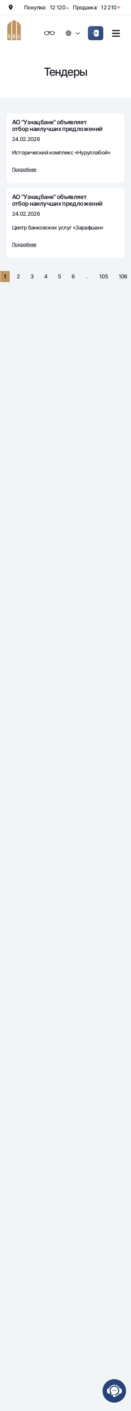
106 (123, 276)
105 (103, 276)
